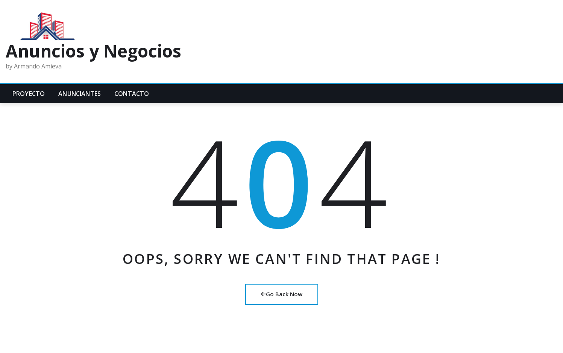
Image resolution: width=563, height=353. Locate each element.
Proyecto (28, 93)
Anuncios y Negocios (93, 50)
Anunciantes (79, 93)
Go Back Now (281, 294)
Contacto (131, 93)
